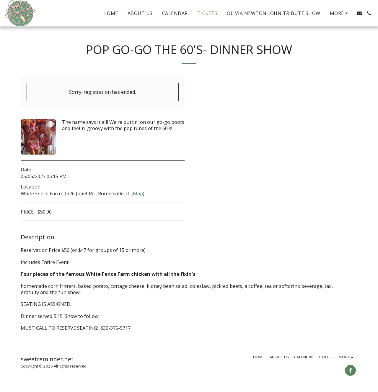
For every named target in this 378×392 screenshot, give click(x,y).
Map (138, 193)
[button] (359, 13)
